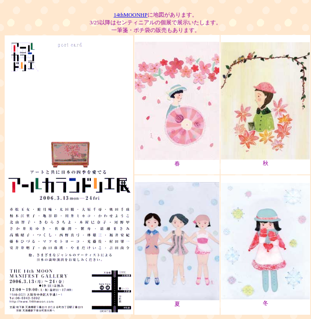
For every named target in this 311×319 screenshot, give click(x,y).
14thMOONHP (130, 15)
